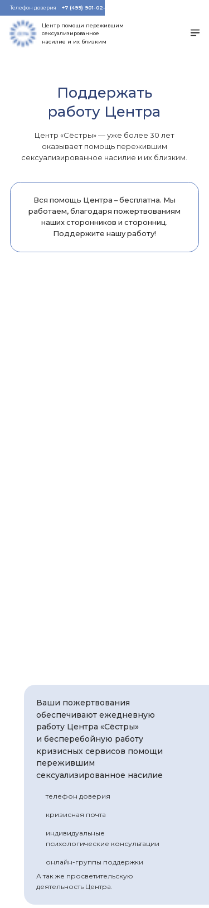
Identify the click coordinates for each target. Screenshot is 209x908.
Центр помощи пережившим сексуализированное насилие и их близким (83, 33)
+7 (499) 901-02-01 (86, 7)
